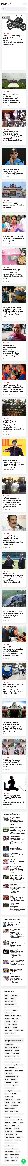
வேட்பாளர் (14, 1079)
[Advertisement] (14, 58)
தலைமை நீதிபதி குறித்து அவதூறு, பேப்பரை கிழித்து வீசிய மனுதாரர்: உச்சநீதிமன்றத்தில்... (13, 136)
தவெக (18, 1151)
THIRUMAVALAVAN (13, 1067)
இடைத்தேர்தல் (9, 1073)
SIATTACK (12, 1033)
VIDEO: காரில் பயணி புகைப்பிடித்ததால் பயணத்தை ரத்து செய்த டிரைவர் (13, 763)
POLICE (6, 1093)
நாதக (13, 1125)
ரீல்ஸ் (6, 1154)
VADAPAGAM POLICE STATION (12, 1036)
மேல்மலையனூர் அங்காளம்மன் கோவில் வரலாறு (13, 205)
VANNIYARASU (8, 1070)
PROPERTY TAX (8, 1140)
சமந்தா (7, 1160)
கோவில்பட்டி (17, 1117)
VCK (6, 1067)
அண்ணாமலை (9, 1012)
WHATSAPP (20, 1137)
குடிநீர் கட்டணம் (9, 1131)
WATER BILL (18, 1140)
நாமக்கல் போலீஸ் (9, 1088)
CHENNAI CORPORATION (11, 1143)
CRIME (6, 1033)
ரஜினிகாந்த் (14, 995)
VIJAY (16, 1157)
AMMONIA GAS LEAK (10, 1015)
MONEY (21, 1122)
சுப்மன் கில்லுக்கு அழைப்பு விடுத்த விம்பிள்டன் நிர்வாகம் (13, 171)
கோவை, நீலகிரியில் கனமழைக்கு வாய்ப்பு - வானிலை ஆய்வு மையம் (13, 614)
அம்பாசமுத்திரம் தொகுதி (12, 1076)
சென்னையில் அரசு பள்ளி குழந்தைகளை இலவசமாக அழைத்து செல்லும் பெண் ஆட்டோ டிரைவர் (13, 274)
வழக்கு (15, 1021)
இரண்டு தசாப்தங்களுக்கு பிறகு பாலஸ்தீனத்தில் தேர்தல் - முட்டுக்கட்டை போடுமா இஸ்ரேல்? (13, 651)
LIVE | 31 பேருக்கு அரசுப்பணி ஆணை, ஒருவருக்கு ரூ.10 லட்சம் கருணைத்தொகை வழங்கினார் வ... (13, 465)
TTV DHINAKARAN (9, 1151)
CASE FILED (7, 1027)
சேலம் (18, 1099)
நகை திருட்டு (8, 1090)
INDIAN (6, 3)
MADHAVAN (17, 1059)
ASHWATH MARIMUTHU (10, 1004)
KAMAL (6, 998)
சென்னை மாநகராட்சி (11, 1134)
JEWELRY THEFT (9, 1096)
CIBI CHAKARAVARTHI (10, 1001)
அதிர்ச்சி (7, 1010)
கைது (13, 1102)
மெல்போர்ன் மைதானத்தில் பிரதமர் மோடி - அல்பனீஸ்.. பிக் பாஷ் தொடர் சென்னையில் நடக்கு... (13, 578)
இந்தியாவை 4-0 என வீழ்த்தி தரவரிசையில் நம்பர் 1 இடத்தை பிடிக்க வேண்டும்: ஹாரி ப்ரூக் (13, 388)
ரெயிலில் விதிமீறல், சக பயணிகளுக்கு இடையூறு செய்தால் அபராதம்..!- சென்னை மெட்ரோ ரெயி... (13, 689)
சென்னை (7, 1021)
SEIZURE (7, 1125)
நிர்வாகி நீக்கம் (14, 1154)
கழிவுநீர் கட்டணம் (9, 1137)
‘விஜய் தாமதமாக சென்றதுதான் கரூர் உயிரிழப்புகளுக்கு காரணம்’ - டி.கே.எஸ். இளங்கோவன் (12, 502)
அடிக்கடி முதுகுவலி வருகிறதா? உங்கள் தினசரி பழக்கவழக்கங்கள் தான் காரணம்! (14, 800)
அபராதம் (7, 1024)
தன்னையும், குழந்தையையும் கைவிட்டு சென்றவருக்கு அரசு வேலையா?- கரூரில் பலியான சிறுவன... (12, 350)
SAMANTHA (14, 1160)
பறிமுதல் (19, 1119)
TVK (12, 1157)
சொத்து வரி (19, 1131)
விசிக (6, 1062)
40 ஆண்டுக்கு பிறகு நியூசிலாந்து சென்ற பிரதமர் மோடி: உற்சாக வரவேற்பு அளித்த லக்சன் (13, 312)
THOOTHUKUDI (8, 1030)
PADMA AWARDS (15, 1053)
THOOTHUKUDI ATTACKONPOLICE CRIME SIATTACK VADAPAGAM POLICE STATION (14, 1040)
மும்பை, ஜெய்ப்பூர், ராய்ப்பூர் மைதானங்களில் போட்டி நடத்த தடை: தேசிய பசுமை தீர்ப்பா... (13, 98)
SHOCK (19, 1015)
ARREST (7, 1105)
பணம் (12, 1119)
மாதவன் (17, 1050)
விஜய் (6, 1157)
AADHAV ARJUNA (18, 1070)
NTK (18, 1125)
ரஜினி (6, 995)
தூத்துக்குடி (8, 1117)
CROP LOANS (8, 1114)
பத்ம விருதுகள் (9, 1044)
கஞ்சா (6, 1119)
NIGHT (19, 1102)
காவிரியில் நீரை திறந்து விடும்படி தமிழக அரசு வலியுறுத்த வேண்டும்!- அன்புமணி (13, 540)
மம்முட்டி (7, 1053)
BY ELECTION (8, 1082)
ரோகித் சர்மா (8, 1050)
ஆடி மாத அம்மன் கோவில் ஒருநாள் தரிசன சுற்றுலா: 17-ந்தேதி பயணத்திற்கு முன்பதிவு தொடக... (12, 726)
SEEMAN (16, 1082)
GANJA (14, 1122)
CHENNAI (14, 1024)
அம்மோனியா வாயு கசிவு (11, 1007)
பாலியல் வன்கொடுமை (11, 1148)
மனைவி (7, 1102)
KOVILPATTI (7, 1122)
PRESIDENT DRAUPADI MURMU (12, 1056)
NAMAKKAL (17, 1090)
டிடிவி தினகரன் (9, 1145)
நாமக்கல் (15, 1085)
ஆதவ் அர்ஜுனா (18, 1064)
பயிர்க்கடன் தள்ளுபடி (10, 1108)
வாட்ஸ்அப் (16, 1128)
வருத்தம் (14, 1010)
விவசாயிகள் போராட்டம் (11, 1111)
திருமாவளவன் (15, 1062)
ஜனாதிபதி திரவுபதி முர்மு (12, 1047)
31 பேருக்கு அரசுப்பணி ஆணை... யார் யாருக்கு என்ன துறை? (13, 238)
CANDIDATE (7, 1085)
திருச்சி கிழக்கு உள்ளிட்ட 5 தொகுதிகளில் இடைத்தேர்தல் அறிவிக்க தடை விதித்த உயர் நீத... (13, 426)
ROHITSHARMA (8, 1059)
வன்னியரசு (8, 1064)
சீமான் (6, 1079)
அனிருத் (13, 998)
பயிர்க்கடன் (14, 1105)
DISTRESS (7, 1018)
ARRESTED (13, 1093)
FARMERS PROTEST (18, 1114)
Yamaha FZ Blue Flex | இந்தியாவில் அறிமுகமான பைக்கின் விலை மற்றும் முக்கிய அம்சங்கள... (13, 40)
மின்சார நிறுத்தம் (9, 1099)
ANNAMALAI (15, 1018)
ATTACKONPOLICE (19, 1030)
